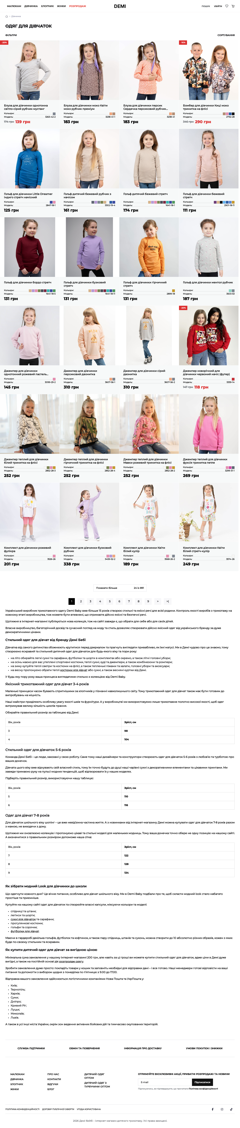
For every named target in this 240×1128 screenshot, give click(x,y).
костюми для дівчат (73, 670)
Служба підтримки (31, 1048)
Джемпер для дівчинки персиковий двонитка (80, 372)
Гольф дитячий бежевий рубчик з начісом (87, 195)
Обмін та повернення (84, 1048)
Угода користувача (89, 1109)
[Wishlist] (227, 6)
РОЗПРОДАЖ (77, 6)
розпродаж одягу (71, 961)
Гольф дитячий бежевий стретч (145, 194)
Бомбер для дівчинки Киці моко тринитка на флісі (206, 107)
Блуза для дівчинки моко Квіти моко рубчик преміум (86, 107)
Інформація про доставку (143, 1048)
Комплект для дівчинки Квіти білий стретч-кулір (204, 549)
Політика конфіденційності (203, 1088)
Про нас (53, 1074)
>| (167, 601)
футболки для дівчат (25, 931)
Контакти (54, 1079)
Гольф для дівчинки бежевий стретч (203, 195)
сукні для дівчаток (23, 919)
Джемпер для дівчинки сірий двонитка (144, 372)
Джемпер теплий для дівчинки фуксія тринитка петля (205, 461)
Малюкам (14, 6)
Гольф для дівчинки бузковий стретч (85, 284)
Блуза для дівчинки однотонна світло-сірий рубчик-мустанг (26, 107)
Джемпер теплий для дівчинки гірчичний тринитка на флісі (86, 461)
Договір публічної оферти (58, 1109)
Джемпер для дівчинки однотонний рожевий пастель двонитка (25, 372)
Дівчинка (31, 6)
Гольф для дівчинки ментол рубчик (208, 282)
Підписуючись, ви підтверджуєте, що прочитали (178, 1088)
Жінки (61, 6)
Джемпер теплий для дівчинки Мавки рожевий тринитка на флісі (147, 461)
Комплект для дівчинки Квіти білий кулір (144, 549)
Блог (50, 1089)
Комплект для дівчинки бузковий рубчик (87, 549)
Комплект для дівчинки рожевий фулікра (27, 549)
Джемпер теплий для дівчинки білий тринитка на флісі (26, 461)
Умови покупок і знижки (204, 1048)
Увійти (218, 6)
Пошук (206, 6)
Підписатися (202, 1082)
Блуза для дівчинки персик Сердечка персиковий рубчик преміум (144, 107)
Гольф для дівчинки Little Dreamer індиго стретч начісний (28, 195)
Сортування (226, 35)
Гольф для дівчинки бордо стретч (27, 282)
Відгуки (52, 1084)
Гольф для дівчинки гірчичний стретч (144, 284)
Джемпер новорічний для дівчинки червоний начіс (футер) (206, 372)
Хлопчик (47, 6)
